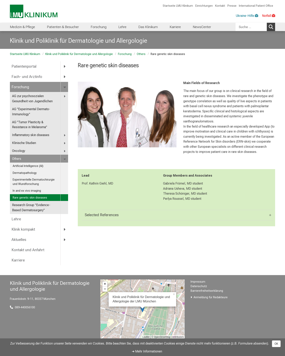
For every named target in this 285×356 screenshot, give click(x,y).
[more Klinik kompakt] (65, 229)
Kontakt (220, 6)
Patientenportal (23, 66)
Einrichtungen (204, 6)
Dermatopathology (25, 173)
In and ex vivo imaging (27, 190)
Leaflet (146, 337)
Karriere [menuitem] (175, 27)
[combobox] (255, 27)
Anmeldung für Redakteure (211, 297)
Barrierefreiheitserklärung (207, 291)
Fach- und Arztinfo (26, 76)
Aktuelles (18, 239)
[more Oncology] (64, 151)
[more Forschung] (65, 87)
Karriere (18, 260)
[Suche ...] (251, 27)
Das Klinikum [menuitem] (148, 27)
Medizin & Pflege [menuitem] (22, 27)
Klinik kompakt (23, 229)
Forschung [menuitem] (98, 27)
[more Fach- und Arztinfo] (65, 77)
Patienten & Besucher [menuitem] (63, 27)
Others (141, 54)
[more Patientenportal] (65, 66)
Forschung (125, 54)
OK (276, 343)
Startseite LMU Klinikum (178, 6)
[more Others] (65, 159)
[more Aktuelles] (65, 240)
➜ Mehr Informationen (147, 351)
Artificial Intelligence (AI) (28, 166)
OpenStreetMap (162, 337)
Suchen (272, 26)
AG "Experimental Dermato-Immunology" (31, 111)
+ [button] (105, 284)
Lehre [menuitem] (122, 27)
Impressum (198, 281)
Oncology (18, 151)
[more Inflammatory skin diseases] (64, 135)
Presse (232, 6)
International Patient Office (256, 6)
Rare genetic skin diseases (30, 197)
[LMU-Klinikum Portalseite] (33, 11)
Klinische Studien (24, 143)
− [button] (105, 289)
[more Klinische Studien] (64, 143)
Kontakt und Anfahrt (27, 250)
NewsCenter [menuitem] (202, 27)
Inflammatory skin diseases (30, 135)
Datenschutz (199, 286)
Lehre (16, 219)
